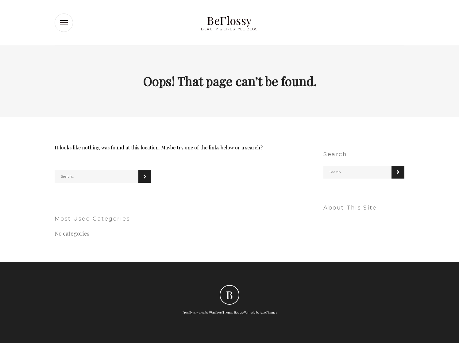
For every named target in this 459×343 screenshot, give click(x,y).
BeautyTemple (245, 312)
